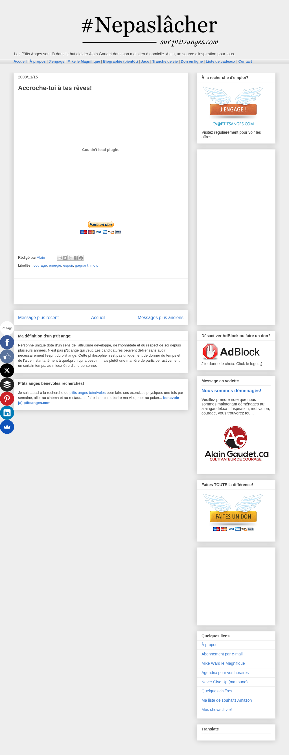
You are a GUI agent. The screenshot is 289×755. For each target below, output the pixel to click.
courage (40, 265)
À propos (209, 644)
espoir (68, 265)
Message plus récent (38, 317)
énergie (55, 265)
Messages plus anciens (160, 317)
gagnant (81, 265)
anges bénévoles (92, 392)
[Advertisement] (101, 291)
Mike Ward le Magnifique (223, 663)
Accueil (98, 317)
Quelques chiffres (217, 691)
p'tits (73, 392)
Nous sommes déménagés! (231, 390)
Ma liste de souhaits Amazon (227, 700)
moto (94, 265)
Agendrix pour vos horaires (225, 672)
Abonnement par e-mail (222, 654)
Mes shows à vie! (217, 709)
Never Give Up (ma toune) (225, 682)
